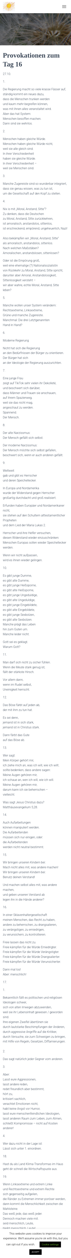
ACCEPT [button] (35, 1252)
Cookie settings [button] (50, 1244)
